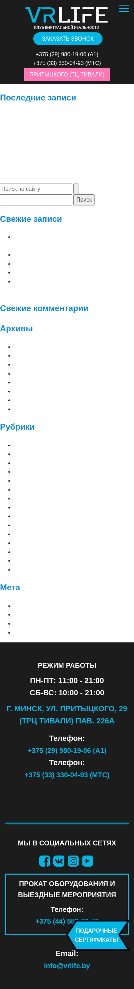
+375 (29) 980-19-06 (61, 54)
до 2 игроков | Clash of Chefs (60, 264)
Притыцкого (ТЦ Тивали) (67, 75)
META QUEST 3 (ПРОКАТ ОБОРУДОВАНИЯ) (71, 472)
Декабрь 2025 (33, 373)
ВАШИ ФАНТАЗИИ (38, 525)
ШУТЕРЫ (26, 570)
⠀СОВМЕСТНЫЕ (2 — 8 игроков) (60, 454)
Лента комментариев (47, 623)
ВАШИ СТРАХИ (34, 516)
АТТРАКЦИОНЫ (34, 498)
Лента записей (37, 614)
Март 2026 (28, 355)
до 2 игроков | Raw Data (50, 272)
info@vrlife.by (67, 966)
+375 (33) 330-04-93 (58, 63)
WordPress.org (39, 632)
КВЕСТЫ (25, 543)
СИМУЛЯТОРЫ (33, 561)
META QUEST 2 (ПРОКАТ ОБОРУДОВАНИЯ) (71, 463)
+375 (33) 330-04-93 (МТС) (67, 775)
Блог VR (26, 507)
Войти (23, 606)
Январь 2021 (32, 391)
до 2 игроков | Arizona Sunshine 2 (66, 255)
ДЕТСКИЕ (26, 534)
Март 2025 (28, 382)
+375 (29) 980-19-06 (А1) (67, 750)
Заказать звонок (68, 39)
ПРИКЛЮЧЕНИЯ (35, 552)
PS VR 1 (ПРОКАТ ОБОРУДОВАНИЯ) (62, 481)
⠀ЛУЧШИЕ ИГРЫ (36, 445)
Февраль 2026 (34, 364)
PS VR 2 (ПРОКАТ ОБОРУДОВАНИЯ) (62, 490)
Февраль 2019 (34, 409)
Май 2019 (27, 400)
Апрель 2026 (32, 347)
